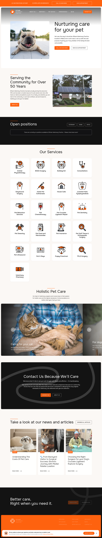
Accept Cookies (89, 533)
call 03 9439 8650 (61, 3)
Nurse (80, 124)
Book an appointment (79, 48)
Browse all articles (83, 422)
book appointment (82, 3)
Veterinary (72, 124)
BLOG (72, 11)
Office (88, 124)
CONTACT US (87, 11)
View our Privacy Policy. (48, 534)
